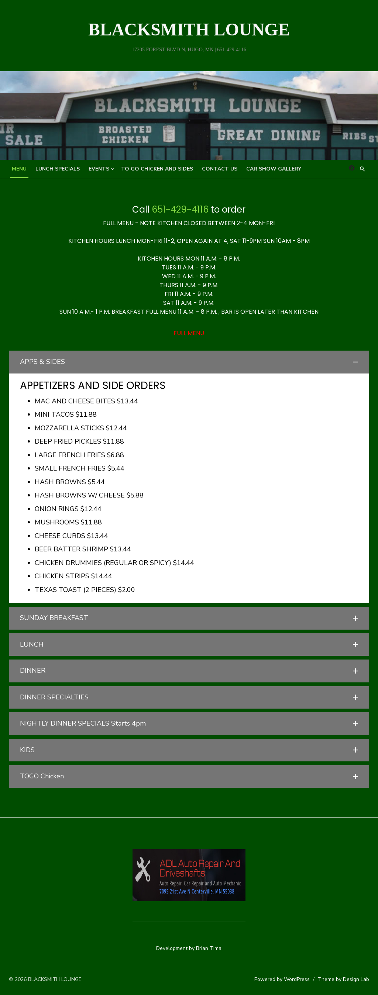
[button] (189, 362)
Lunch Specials (57, 168)
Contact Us (219, 168)
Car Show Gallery (273, 168)
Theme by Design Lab (344, 979)
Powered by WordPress (282, 979)
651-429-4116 (180, 209)
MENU (19, 168)
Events (99, 168)
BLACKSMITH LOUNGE (189, 29)
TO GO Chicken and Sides (157, 168)
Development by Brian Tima (189, 947)
